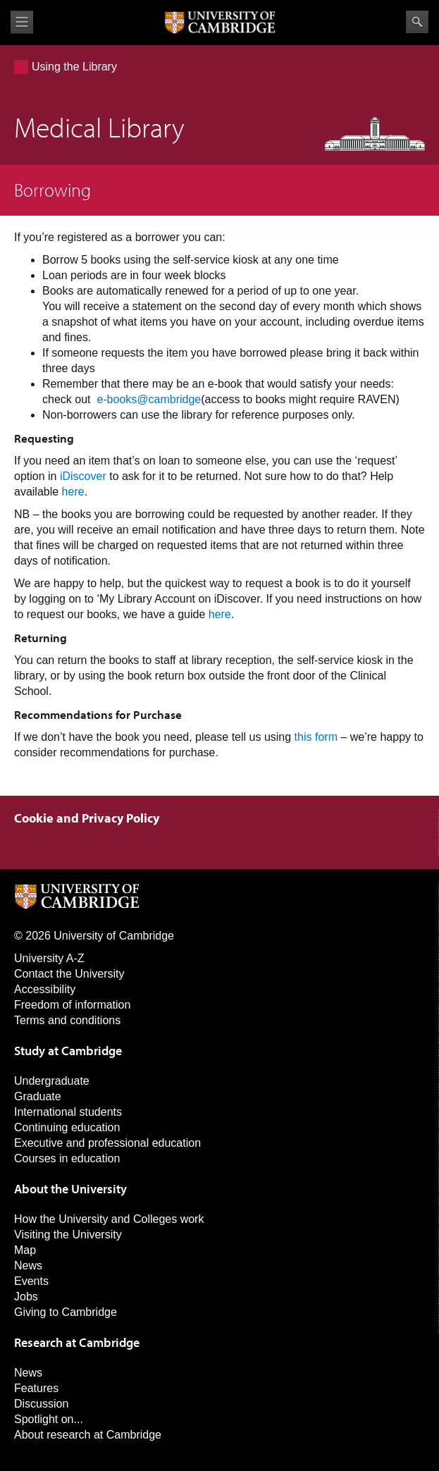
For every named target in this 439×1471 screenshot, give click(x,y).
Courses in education (67, 1158)
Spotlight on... (48, 1419)
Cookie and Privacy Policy (86, 818)
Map (25, 1250)
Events (31, 1281)
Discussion (41, 1404)
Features (36, 1388)
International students (68, 1112)
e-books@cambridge (149, 399)
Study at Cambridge (68, 1050)
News (28, 1266)
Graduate (37, 1096)
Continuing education (67, 1127)
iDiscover (83, 476)
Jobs (26, 1297)
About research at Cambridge (87, 1435)
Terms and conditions (67, 1020)
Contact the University (69, 974)
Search (417, 22)
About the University (70, 1189)
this (303, 737)
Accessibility (44, 989)
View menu (22, 22)
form (326, 737)
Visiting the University (68, 1235)
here (73, 492)
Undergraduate (51, 1081)
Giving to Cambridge (65, 1312)
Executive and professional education (107, 1143)
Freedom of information (72, 1005)
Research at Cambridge (77, 1342)
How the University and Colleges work (109, 1219)
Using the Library (74, 67)
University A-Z (49, 958)
